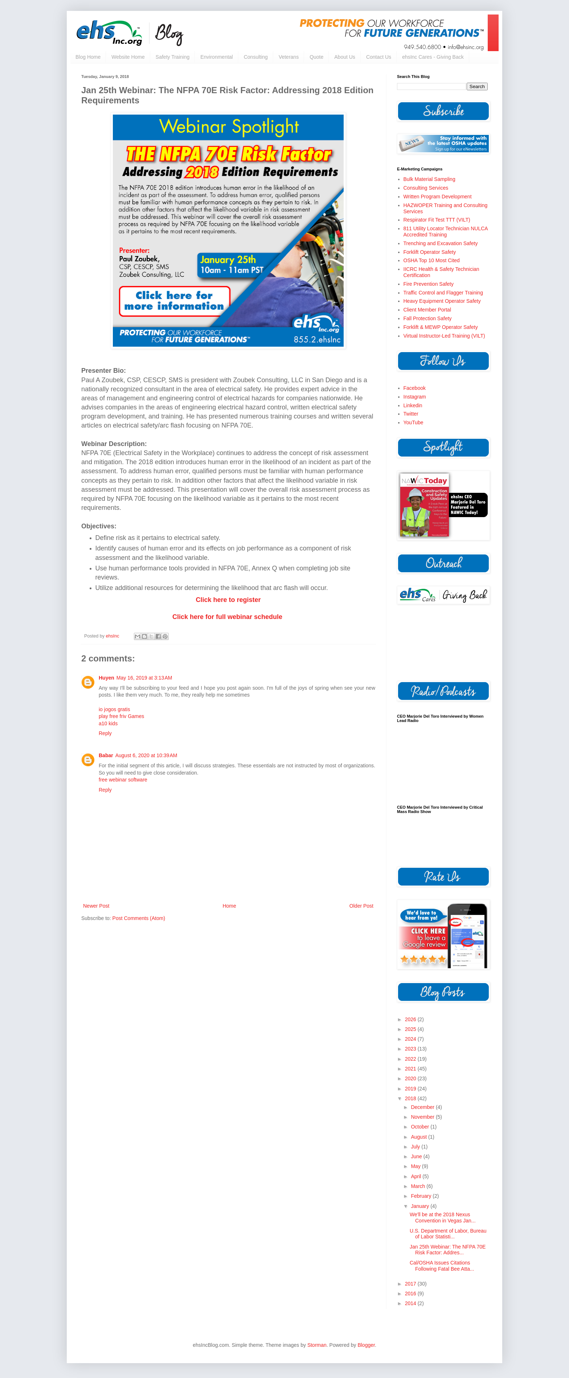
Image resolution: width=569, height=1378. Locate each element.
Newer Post (96, 906)
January (420, 1206)
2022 (411, 1059)
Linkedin (413, 405)
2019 (411, 1089)
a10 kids (108, 723)
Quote (316, 57)
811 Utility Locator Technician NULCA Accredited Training (446, 232)
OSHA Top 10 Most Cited (432, 260)
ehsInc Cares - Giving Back (433, 57)
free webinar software (123, 780)
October (420, 1127)
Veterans (289, 57)
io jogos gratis (114, 709)
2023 (411, 1049)
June (417, 1156)
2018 (411, 1098)
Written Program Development (438, 196)
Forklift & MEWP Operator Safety (441, 327)
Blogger (365, 1345)
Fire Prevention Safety (429, 284)
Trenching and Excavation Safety (441, 243)
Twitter (411, 414)
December (423, 1107)
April (416, 1176)
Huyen (106, 678)
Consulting (256, 57)
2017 (411, 1284)
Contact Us (378, 57)
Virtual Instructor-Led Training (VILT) (444, 336)
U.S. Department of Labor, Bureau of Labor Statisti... (448, 1234)
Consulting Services (426, 188)
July (416, 1147)
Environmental (216, 57)
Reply (105, 733)
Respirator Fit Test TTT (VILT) (437, 220)
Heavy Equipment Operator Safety (442, 301)
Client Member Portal (427, 310)
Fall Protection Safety (428, 318)
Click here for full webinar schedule (227, 616)
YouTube (413, 422)
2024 (411, 1039)
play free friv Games (121, 716)
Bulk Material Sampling (429, 179)
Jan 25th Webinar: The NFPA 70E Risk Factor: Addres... (448, 1250)
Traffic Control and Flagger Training (443, 293)
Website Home (128, 57)
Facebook (415, 388)
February (422, 1196)
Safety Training (172, 57)
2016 (411, 1293)
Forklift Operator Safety (430, 252)
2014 (411, 1303)
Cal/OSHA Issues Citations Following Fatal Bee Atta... (442, 1266)
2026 (411, 1019)
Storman (317, 1345)
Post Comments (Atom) (138, 918)
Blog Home (88, 57)
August (419, 1137)
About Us (344, 57)
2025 (411, 1029)
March (418, 1186)
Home (229, 906)
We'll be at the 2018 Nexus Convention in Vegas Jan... (443, 1218)
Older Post (361, 906)
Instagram (415, 397)
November (423, 1117)
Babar (106, 755)
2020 (411, 1078)
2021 (411, 1069)
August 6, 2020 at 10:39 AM (146, 755)
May (416, 1166)
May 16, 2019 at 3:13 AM (144, 678)
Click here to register (228, 599)
